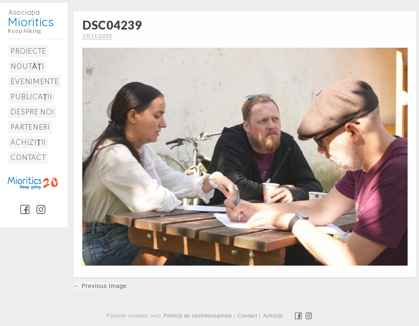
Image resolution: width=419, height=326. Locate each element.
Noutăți (27, 66)
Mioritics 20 (32, 182)
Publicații (31, 96)
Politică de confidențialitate (197, 316)
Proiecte (28, 50)
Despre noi (32, 111)
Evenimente (35, 81)
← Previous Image (100, 286)
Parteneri (30, 126)
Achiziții (28, 142)
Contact (28, 157)
